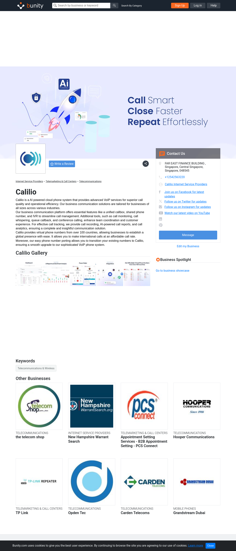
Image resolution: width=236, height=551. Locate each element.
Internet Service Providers (29, 181)
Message (188, 235)
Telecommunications (90, 181)
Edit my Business (188, 246)
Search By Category (131, 5)
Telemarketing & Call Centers (61, 181)
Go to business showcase (172, 270)
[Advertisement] (118, 39)
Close (210, 545)
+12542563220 (175, 177)
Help (214, 5)
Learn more (195, 545)
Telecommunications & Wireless (36, 368)
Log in (198, 5)
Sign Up (180, 5)
